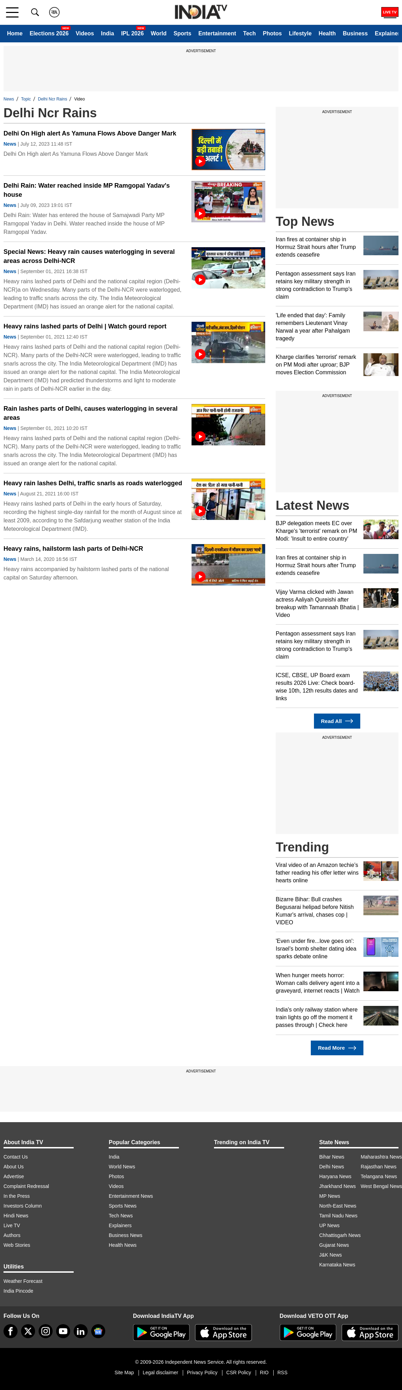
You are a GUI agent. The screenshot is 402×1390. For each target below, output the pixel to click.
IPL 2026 (132, 33)
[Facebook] (11, 1331)
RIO (264, 1372)
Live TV (12, 1225)
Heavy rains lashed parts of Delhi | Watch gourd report (85, 326)
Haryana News (335, 1176)
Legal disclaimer (160, 1372)
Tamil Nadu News (338, 1215)
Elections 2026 (48, 33)
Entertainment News (131, 1196)
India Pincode (18, 1291)
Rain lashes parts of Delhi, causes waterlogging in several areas (90, 413)
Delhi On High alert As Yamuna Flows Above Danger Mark (90, 133)
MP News (329, 1196)
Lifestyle (300, 33)
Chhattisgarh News (340, 1235)
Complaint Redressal (26, 1186)
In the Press (17, 1196)
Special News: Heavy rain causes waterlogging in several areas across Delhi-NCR (89, 256)
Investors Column (23, 1206)
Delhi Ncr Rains (52, 99)
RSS (282, 1372)
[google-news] (98, 1331)
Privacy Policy (202, 1372)
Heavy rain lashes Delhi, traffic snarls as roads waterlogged (93, 483)
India (107, 33)
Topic (26, 99)
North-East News (337, 1206)
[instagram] (46, 1331)
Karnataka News (337, 1264)
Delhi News (331, 1166)
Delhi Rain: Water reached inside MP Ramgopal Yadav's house (87, 190)
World (159, 33)
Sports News (122, 1206)
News (9, 99)
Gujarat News (334, 1245)
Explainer (387, 33)
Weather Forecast (23, 1281)
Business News (125, 1235)
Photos (272, 33)
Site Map (124, 1372)
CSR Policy (238, 1372)
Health (327, 33)
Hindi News (16, 1215)
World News (122, 1166)
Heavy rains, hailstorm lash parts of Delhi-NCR (73, 548)
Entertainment (217, 33)
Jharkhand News (337, 1186)
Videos (85, 33)
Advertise (14, 1176)
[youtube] (63, 1331)
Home (14, 33)
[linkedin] (81, 1331)
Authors (12, 1235)
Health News (122, 1245)
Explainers (120, 1225)
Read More (337, 1048)
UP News (329, 1225)
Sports (183, 33)
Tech (249, 33)
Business (355, 33)
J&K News (330, 1255)
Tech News (121, 1215)
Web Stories (17, 1245)
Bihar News (331, 1157)
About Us (14, 1166)
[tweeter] (28, 1331)
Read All (337, 721)
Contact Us (16, 1157)
